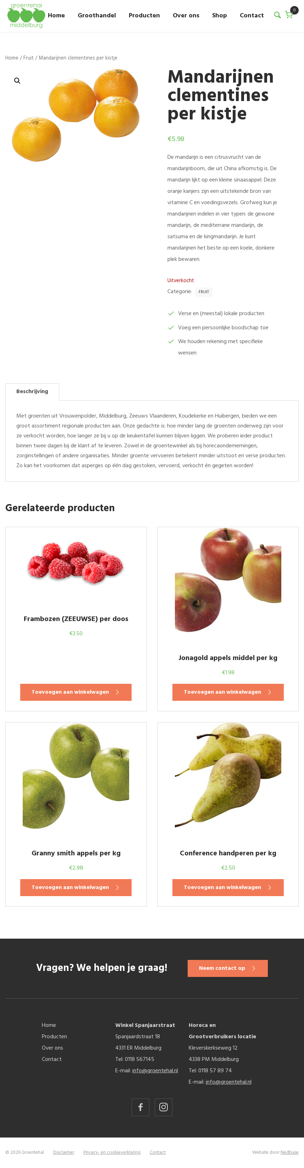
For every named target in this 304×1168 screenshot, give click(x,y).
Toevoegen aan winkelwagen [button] (70, 692)
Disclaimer (63, 1152)
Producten (144, 16)
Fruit (28, 58)
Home (56, 16)
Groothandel (97, 16)
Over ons (186, 16)
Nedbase (290, 1152)
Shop (219, 16)
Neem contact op (223, 968)
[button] (17, 80)
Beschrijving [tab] (32, 391)
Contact (252, 16)
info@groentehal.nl (155, 1070)
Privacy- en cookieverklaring (111, 1152)
